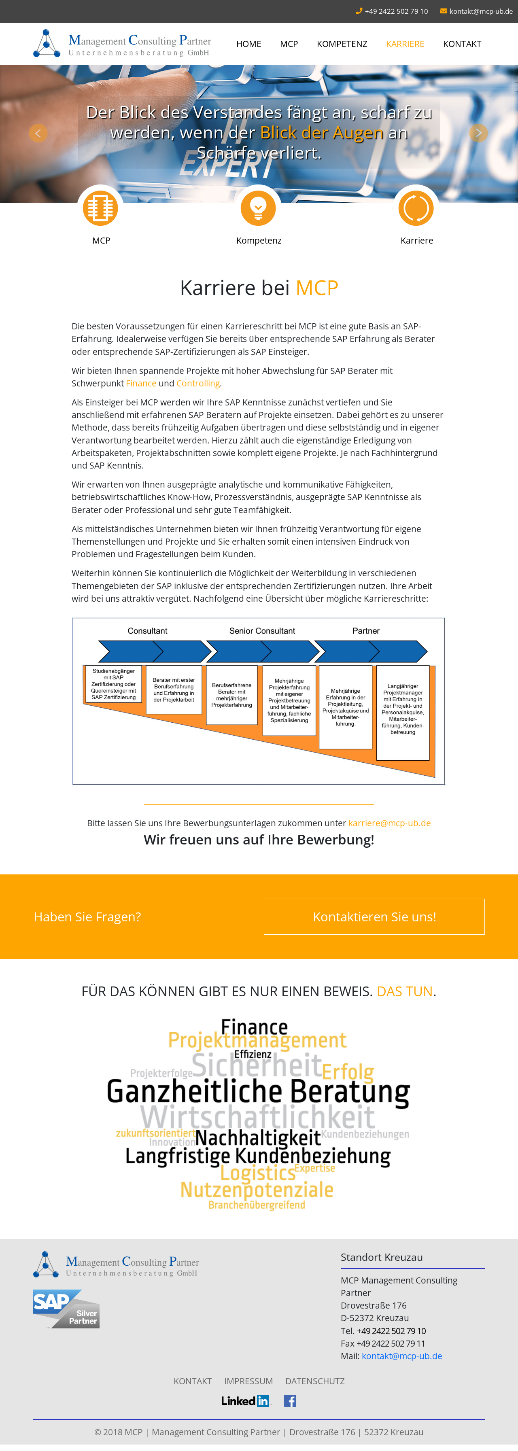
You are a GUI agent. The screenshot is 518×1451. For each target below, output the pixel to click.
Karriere (405, 43)
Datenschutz (315, 1381)
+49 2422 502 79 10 (391, 1330)
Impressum (248, 1381)
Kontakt (462, 43)
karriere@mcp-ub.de (389, 823)
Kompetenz (342, 43)
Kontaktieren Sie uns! (374, 916)
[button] (39, 134)
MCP (289, 43)
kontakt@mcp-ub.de (481, 11)
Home (248, 43)
